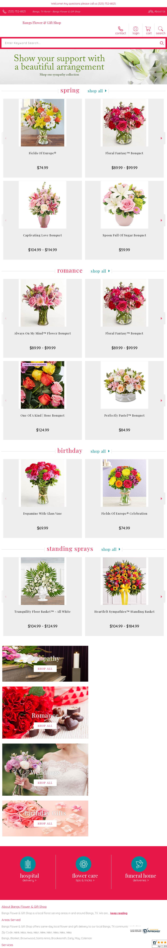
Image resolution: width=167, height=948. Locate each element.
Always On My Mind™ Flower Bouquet (42, 333)
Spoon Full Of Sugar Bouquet (124, 235)
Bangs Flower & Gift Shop (42, 22)
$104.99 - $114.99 (42, 249)
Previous (5, 138)
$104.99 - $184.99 (124, 626)
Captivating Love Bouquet (42, 235)
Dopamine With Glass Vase (42, 513)
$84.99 (124, 429)
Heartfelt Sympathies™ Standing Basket (124, 612)
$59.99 (124, 249)
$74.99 (42, 167)
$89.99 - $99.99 (124, 167)
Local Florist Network (133, 944)
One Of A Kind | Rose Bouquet (43, 415)
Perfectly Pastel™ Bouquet (124, 415)
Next (161, 138)
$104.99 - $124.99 (42, 626)
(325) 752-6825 (17, 11)
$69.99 (42, 528)
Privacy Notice (110, 944)
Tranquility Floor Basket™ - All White (42, 612)
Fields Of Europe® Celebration (124, 513)
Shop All (95, 90)
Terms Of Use (90, 944)
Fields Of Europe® (42, 153)
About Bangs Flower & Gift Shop (24, 809)
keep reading (118, 815)
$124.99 (42, 429)
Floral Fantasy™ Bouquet (124, 153)
